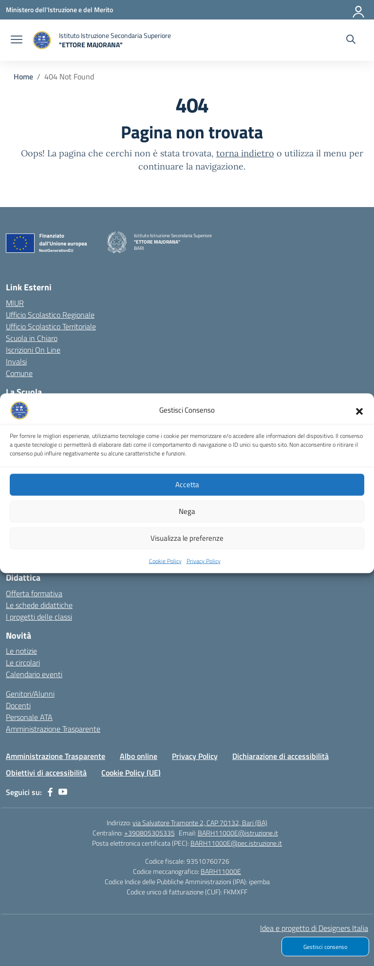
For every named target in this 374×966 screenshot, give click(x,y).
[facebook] (50, 792)
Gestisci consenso (325, 946)
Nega (187, 518)
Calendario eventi (34, 674)
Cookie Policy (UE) (131, 772)
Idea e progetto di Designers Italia (314, 928)
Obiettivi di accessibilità (46, 772)
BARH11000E (221, 871)
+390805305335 (149, 833)
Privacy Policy (204, 568)
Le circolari (23, 662)
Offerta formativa (34, 593)
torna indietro (245, 153)
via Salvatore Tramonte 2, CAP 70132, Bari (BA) (199, 822)
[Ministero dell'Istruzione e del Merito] (59, 9)
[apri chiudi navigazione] (16, 40)
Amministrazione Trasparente (53, 729)
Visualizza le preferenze (187, 545)
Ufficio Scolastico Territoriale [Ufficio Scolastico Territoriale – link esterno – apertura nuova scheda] (51, 326)
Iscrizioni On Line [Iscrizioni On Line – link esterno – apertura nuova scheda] (33, 350)
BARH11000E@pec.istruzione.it (236, 843)
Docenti (18, 705)
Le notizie (21, 651)
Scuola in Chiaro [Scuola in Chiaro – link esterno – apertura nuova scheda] (31, 338)
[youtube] (62, 792)
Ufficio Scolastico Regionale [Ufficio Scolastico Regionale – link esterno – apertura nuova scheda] (50, 315)
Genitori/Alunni (30, 694)
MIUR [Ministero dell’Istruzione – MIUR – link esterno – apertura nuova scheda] (15, 303)
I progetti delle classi (39, 617)
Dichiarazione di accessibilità (280, 756)
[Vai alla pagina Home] (23, 76)
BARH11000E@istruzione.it (238, 833)
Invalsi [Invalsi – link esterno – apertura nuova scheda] (16, 361)
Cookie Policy (165, 568)
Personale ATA (29, 717)
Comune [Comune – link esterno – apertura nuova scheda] (19, 373)
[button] (359, 418)
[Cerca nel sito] (350, 40)
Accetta (187, 491)
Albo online (138, 756)
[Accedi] (359, 9)
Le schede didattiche (39, 605)
